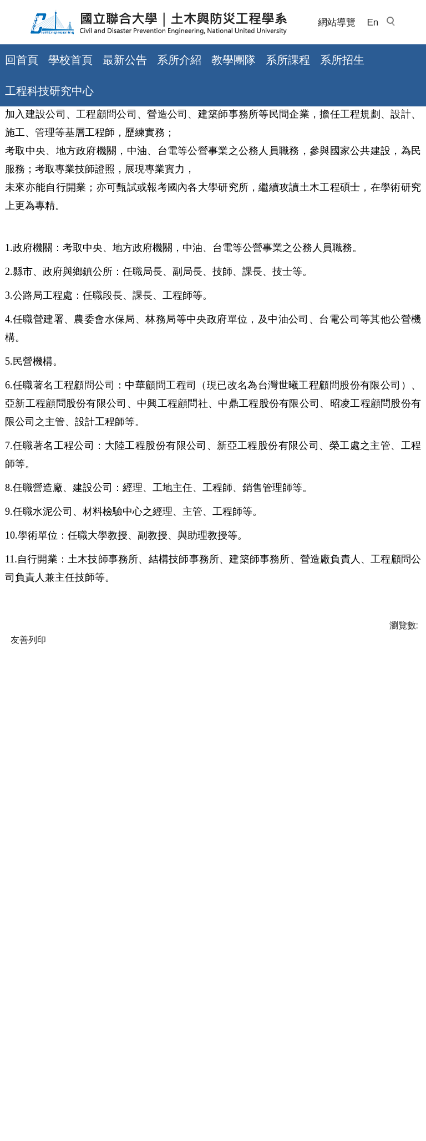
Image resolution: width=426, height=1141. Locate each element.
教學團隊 (233, 60)
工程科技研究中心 (49, 91)
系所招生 (342, 60)
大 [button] (411, 267)
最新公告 (125, 60)
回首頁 (21, 60)
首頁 (14, 219)
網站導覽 (337, 22)
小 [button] (367, 267)
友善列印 (28, 811)
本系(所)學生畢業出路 (127, 219)
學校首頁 (70, 60)
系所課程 (288, 60)
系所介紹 (179, 60)
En (372, 22)
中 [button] (389, 267)
